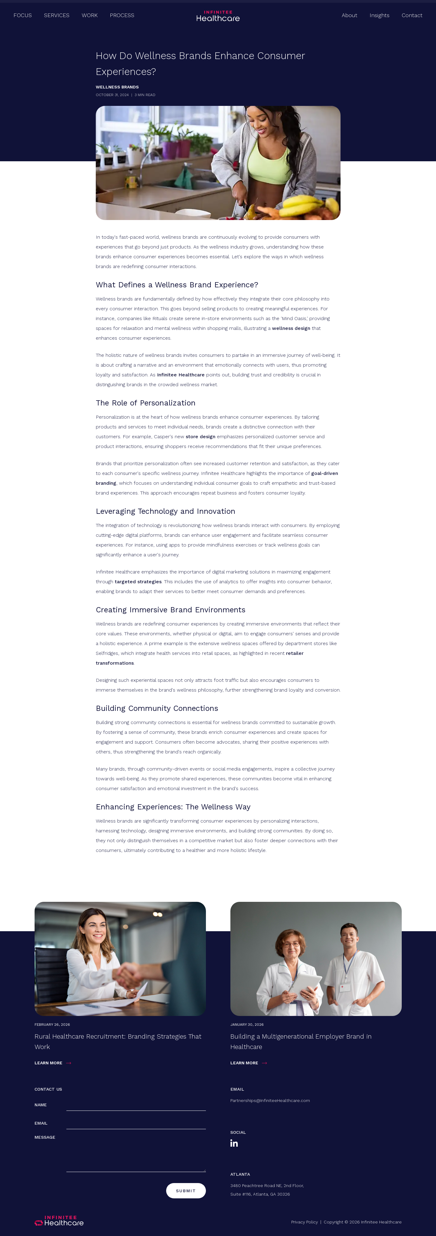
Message (45, 1137)
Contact (412, 15)
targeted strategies (138, 581)
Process (122, 15)
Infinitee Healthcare (181, 375)
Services (56, 15)
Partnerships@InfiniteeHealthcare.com (270, 1100)
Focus (22, 15)
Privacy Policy (304, 1221)
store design (200, 436)
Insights (379, 15)
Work (90, 15)
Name (41, 1104)
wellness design (291, 328)
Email (41, 1123)
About (349, 15)
